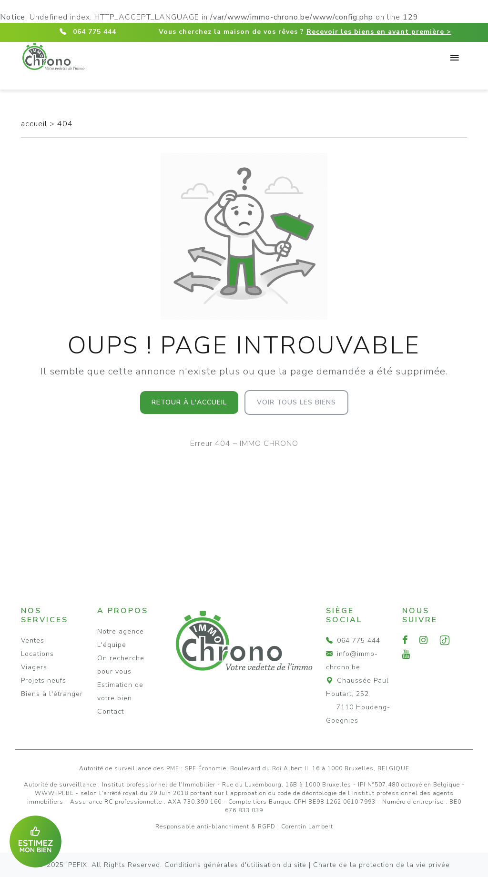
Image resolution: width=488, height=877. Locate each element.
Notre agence (120, 631)
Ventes (32, 640)
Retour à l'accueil (189, 402)
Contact (110, 711)
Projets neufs (43, 680)
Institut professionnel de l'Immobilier (158, 784)
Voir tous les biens (296, 402)
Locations (37, 653)
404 (65, 124)
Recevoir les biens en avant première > (378, 31)
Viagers (34, 667)
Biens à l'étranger (52, 693)
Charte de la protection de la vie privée (381, 864)
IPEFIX (76, 864)
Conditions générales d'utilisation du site (235, 864)
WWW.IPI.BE (54, 793)
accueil (35, 124)
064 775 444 (94, 31)
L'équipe (111, 644)
